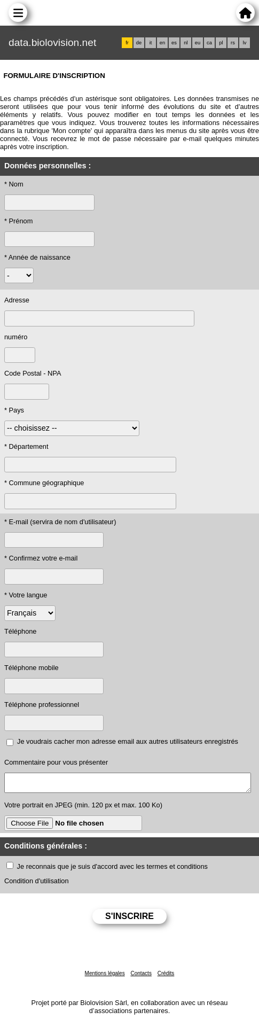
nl (185, 42)
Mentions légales (105, 976)
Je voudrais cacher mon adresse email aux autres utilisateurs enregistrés (127, 741)
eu (197, 42)
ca (209, 42)
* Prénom (18, 221)
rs (233, 42)
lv (245, 42)
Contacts (140, 976)
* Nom (13, 184)
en (162, 42)
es (174, 42)
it (151, 42)
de (139, 42)
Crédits (166, 976)
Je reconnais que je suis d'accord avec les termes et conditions (112, 870)
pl (221, 42)
